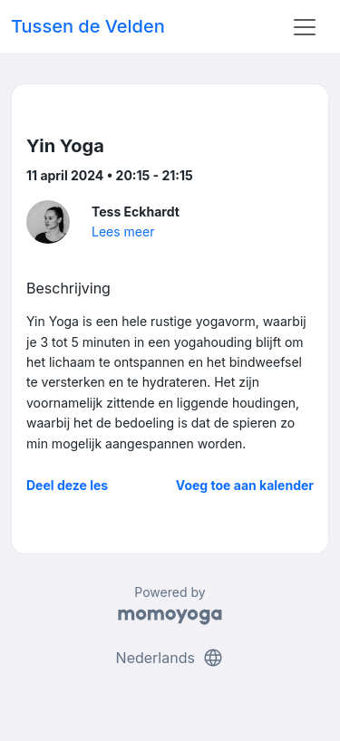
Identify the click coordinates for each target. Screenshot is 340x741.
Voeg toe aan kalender (245, 485)
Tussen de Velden (88, 26)
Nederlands (170, 658)
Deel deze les (67, 485)
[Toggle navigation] (304, 27)
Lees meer (123, 231)
